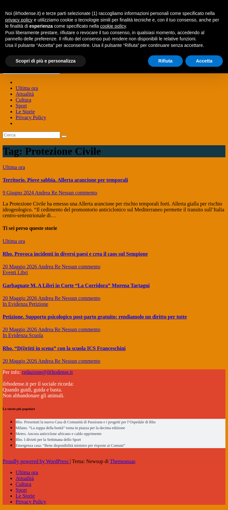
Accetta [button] (204, 61)
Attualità (25, 94)
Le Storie (25, 111)
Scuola (36, 335)
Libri (23, 272)
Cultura (23, 100)
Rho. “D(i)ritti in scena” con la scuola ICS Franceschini (64, 348)
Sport (21, 105)
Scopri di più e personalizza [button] (45, 61)
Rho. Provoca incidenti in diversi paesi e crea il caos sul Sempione (75, 254)
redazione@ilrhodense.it (47, 372)
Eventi (10, 272)
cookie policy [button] (113, 26)
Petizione (38, 304)
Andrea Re (47, 192)
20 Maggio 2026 (20, 266)
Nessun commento (78, 192)
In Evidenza (16, 304)
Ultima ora (27, 88)
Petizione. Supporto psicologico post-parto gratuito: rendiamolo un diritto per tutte (95, 316)
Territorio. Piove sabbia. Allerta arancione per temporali (65, 180)
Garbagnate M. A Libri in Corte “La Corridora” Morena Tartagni (76, 285)
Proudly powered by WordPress (36, 461)
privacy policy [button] (19, 19)
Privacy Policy (31, 117)
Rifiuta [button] (165, 61)
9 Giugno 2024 (19, 192)
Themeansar (122, 461)
